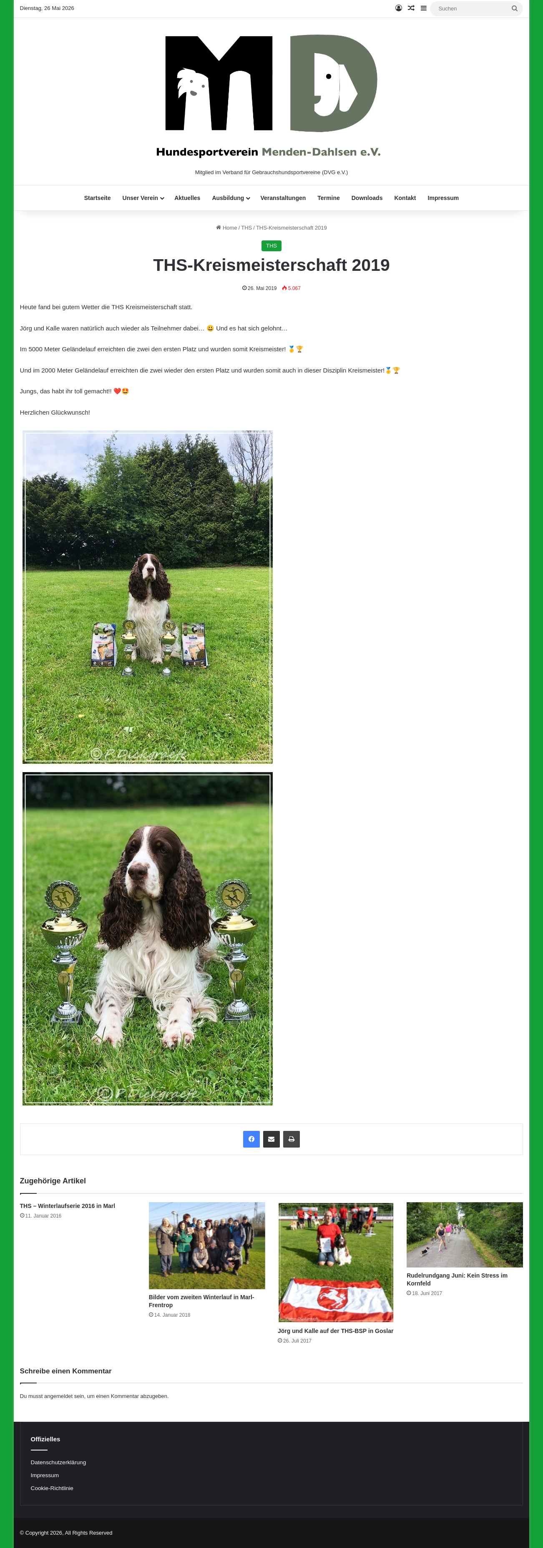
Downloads (367, 198)
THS (246, 228)
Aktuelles (187, 198)
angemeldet (58, 1396)
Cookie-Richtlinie (52, 1488)
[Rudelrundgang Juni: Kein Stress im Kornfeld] (465, 1235)
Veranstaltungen (283, 198)
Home (226, 228)
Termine (328, 198)
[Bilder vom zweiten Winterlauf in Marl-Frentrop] (207, 1245)
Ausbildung (228, 198)
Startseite (97, 198)
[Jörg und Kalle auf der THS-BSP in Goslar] (336, 1262)
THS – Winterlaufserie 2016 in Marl (68, 1206)
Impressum (443, 198)
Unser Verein (140, 198)
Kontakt (405, 198)
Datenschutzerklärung (58, 1462)
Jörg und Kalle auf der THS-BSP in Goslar (335, 1331)
